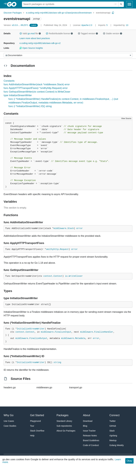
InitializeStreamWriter (31, 329)
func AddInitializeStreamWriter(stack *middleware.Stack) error (37, 84)
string (57, 362)
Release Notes (90, 435)
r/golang (113, 435)
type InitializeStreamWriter (18, 95)
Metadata (80, 338)
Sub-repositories (64, 426)
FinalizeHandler (103, 332)
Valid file (30, 33)
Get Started (37, 415)
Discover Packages (13, 13)
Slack (112, 431)
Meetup (113, 440)
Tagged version (88, 33)
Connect (114, 415)
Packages (62, 415)
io (66, 276)
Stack (71, 228)
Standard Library (64, 421)
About (86, 415)
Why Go (8, 415)
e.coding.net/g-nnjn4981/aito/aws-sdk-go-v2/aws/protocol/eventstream (59, 13)
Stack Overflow (37, 431)
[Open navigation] (129, 4)
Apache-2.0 (86, 25)
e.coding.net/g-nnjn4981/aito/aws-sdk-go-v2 (40, 43)
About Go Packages (66, 431)
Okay (129, 460)
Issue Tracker (89, 431)
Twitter (112, 421)
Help (32, 435)
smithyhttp (52, 249)
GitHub (112, 426)
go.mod (31, 33)
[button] (20, 33)
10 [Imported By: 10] (120, 25)
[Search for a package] (70, 4)
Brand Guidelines (91, 440)
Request (64, 249)
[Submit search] (121, 4)
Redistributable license (59, 33)
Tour (32, 426)
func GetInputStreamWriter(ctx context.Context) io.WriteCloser (37, 91)
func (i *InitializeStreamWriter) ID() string (30, 106)
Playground (35, 421)
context (47, 276)
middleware (59, 228)
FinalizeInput (63, 332)
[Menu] (68, 55)
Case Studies (10, 426)
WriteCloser (76, 276)
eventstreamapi (103, 13)
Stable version (112, 33)
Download (87, 421)
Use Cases (9, 421)
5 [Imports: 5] (103, 25)
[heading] (13, 4)
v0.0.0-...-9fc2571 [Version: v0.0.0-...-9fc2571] (16, 25)
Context (57, 276)
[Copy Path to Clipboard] (113, 12)
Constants (9, 81)
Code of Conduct (91, 445)
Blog (85, 426)
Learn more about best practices (34, 38)
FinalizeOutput (38, 338)
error (79, 228)
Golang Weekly (116, 445)
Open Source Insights (31, 48)
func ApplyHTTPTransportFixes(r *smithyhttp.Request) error (36, 88)
